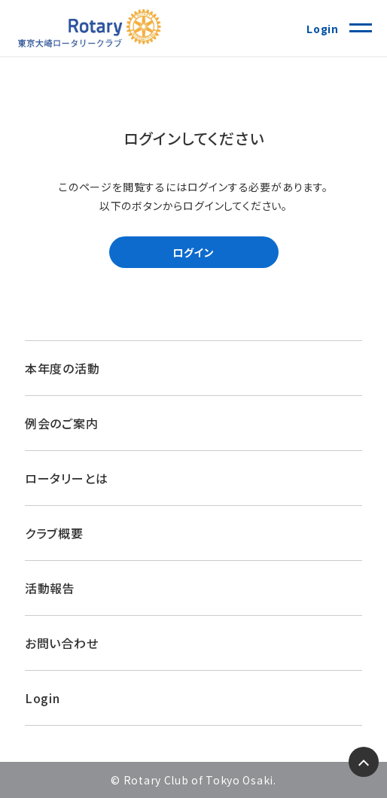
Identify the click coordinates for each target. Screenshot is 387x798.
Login (322, 28)
